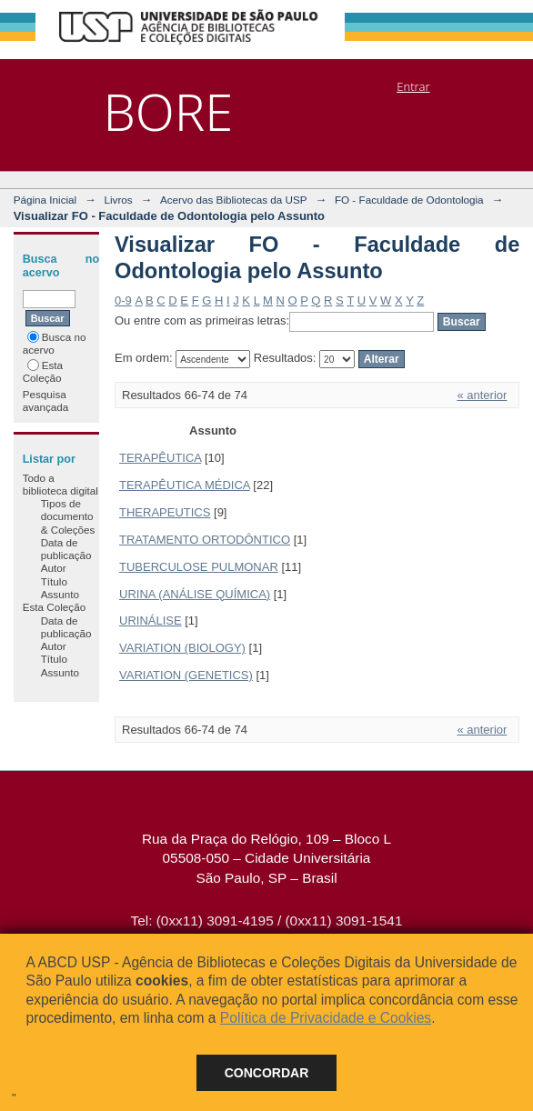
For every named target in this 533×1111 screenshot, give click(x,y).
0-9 (123, 300)
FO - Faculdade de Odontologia (409, 199)
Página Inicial (45, 199)
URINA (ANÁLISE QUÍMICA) (194, 594)
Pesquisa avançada (46, 400)
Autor (53, 568)
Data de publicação (66, 548)
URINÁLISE (150, 620)
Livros (118, 199)
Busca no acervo (54, 343)
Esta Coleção (43, 371)
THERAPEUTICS (164, 512)
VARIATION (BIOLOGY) (182, 648)
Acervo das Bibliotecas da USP (233, 199)
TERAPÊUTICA (160, 458)
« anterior (482, 395)
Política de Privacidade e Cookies (325, 1018)
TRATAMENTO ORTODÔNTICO (204, 539)
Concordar (267, 1073)
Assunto (60, 594)
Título (54, 581)
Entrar (413, 86)
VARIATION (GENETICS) (186, 675)
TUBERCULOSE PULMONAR (198, 567)
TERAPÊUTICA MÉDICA (184, 485)
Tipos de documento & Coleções (68, 516)
